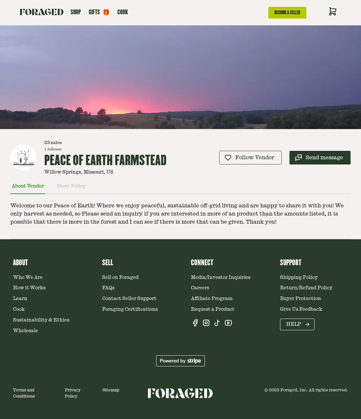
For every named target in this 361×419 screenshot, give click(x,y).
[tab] (27, 189)
